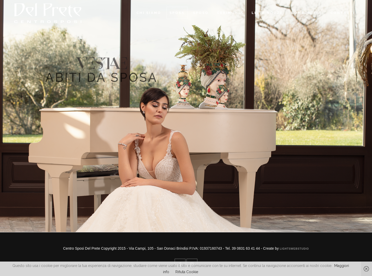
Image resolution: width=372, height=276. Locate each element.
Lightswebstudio (294, 248)
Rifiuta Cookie (186, 272)
